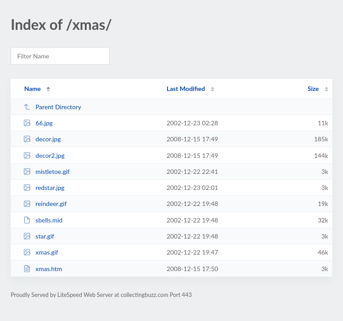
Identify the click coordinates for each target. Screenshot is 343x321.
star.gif (38, 236)
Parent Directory (52, 107)
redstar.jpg (43, 187)
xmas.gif (40, 252)
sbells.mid (43, 220)
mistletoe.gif (46, 171)
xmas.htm (42, 268)
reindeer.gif (45, 203)
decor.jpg (42, 139)
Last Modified (186, 88)
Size (313, 88)
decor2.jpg (44, 155)
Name (32, 88)
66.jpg (38, 123)
